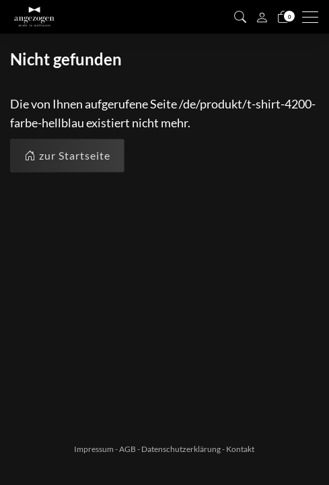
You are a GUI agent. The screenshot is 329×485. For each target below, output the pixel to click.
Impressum (94, 449)
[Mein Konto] (262, 17)
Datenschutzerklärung (181, 449)
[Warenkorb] (283, 16)
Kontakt (240, 449)
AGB (127, 449)
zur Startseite (67, 156)
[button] (240, 16)
